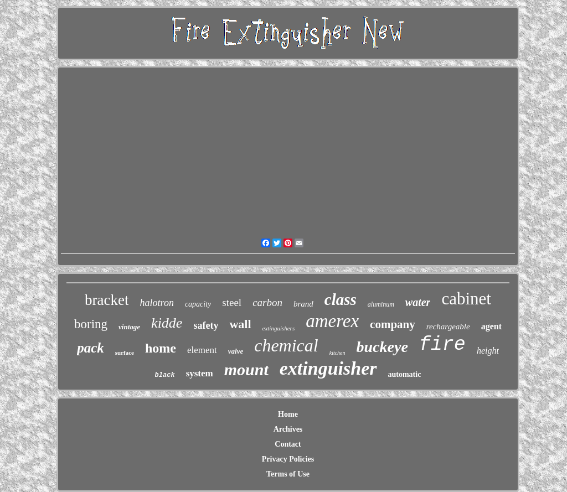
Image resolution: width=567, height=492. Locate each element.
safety (205, 325)
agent (491, 326)
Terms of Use (288, 474)
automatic (404, 374)
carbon (267, 302)
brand (303, 303)
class (340, 299)
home (160, 348)
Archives (288, 429)
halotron (157, 302)
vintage (129, 327)
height (488, 350)
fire (442, 345)
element (202, 350)
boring (90, 324)
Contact (288, 444)
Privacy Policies (288, 459)
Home (288, 414)
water (418, 302)
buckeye (382, 346)
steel (231, 302)
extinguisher (328, 368)
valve (235, 351)
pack (90, 347)
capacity (198, 304)
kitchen (337, 353)
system (199, 373)
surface (124, 352)
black (165, 375)
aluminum (381, 304)
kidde (166, 323)
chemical (286, 345)
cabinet (466, 298)
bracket (106, 300)
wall (240, 324)
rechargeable (448, 326)
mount (246, 369)
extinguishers (278, 328)
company (392, 324)
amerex (332, 321)
